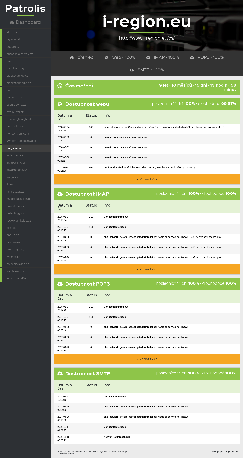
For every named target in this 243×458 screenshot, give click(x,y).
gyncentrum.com (18, 133)
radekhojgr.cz (15, 213)
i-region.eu (14, 148)
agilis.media (14, 39)
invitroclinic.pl (16, 162)
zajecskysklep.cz (18, 264)
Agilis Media (232, 451)
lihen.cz (12, 184)
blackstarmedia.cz (19, 83)
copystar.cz (14, 97)
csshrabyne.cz (16, 104)
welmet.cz (13, 256)
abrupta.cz (14, 32)
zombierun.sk (15, 271)
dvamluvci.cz (15, 112)
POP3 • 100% (207, 57)
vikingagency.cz (17, 249)
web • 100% (120, 57)
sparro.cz (13, 235)
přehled (82, 57)
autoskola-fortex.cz (20, 54)
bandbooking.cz (17, 68)
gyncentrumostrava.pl (21, 141)
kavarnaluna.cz (17, 169)
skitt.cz (11, 227)
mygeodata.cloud (18, 198)
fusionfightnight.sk (19, 119)
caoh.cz (12, 90)
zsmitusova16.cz (17, 278)
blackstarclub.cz (17, 75)
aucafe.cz (13, 46)
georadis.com (15, 126)
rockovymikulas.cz (19, 220)
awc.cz (11, 61)
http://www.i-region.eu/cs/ (146, 38)
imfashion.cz (15, 155)
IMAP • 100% (162, 57)
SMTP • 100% (147, 69)
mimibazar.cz (15, 191)
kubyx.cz (12, 177)
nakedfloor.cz (15, 206)
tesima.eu (13, 242)
